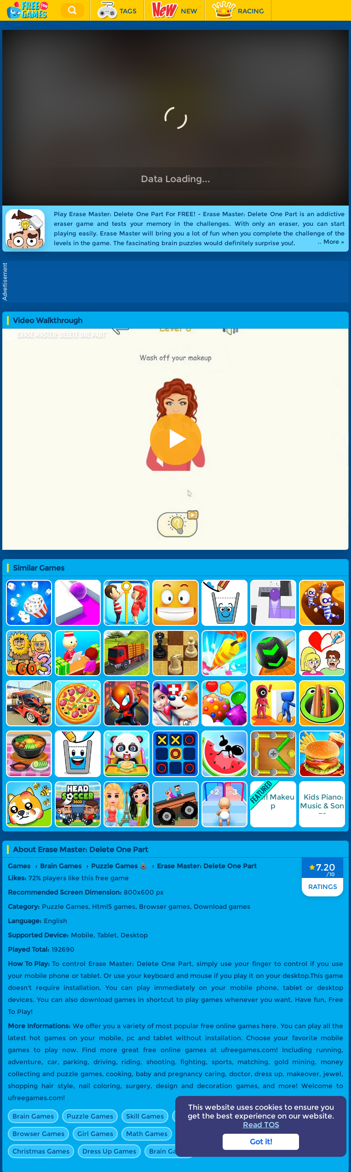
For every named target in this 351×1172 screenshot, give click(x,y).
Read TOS (261, 1124)
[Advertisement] (178, 281)
